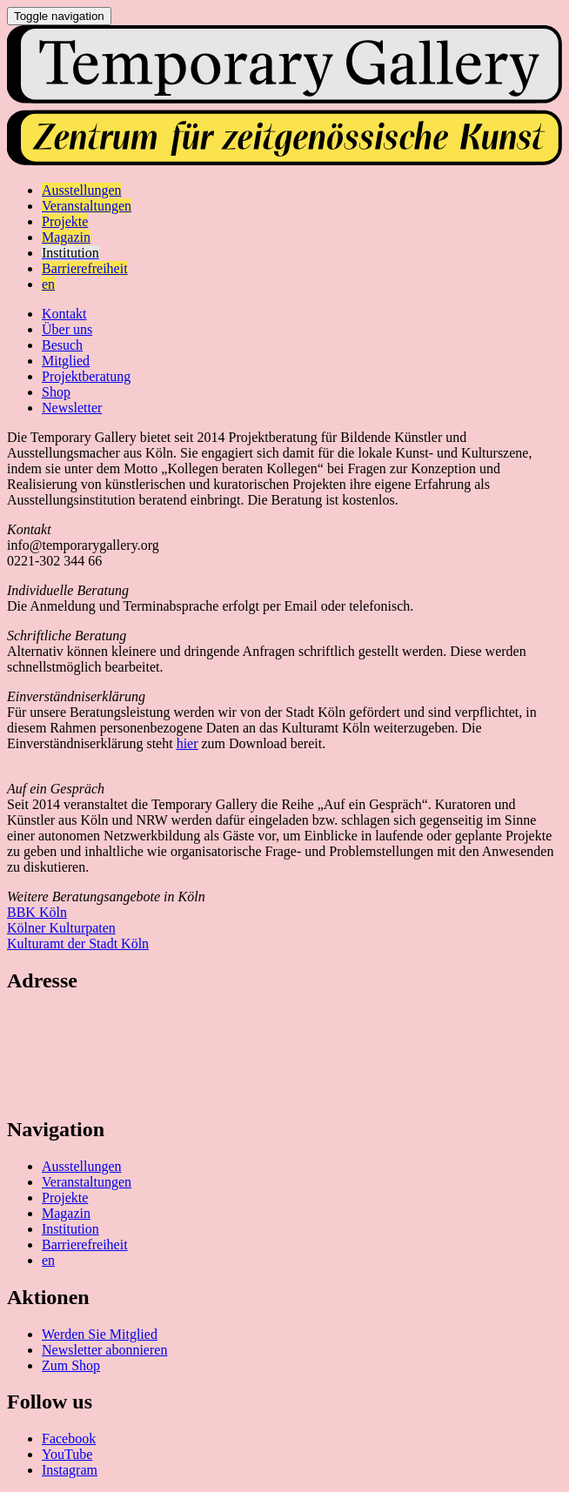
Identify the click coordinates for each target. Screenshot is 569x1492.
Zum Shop (71, 1365)
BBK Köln (37, 912)
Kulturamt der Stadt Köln (78, 943)
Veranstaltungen (86, 1181)
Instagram (69, 1469)
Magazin (66, 1213)
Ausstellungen (82, 1166)
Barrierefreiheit (85, 1244)
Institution (70, 1228)
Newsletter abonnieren (104, 1349)
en (48, 1260)
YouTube (67, 1454)
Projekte (65, 1197)
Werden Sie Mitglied (99, 1334)
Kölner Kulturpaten (61, 927)
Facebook (69, 1438)
